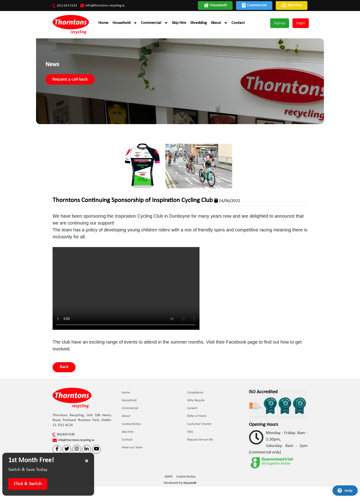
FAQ (191, 446)
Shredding (198, 23)
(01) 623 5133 (65, 5)
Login (300, 24)
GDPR (168, 489)
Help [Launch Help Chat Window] (349, 490)
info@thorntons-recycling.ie (105, 5)
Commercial (254, 5)
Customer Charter (200, 438)
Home (103, 23)
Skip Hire (291, 5)
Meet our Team (133, 462)
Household (215, 5)
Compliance (196, 406)
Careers (193, 422)
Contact (238, 23)
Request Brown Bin (201, 454)
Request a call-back (91, 89)
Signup (279, 24)
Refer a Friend (197, 430)
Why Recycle (196, 414)
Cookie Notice (132, 438)
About (216, 23)
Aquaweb (190, 494)
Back (65, 379)
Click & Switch (28, 484)
